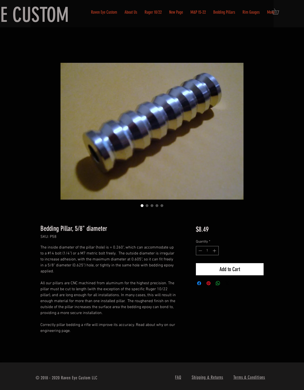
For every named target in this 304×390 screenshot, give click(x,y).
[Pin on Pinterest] (209, 283)
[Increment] (215, 250)
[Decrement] (200, 250)
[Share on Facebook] (199, 283)
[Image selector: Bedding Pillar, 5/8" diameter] (142, 205)
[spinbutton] (207, 250)
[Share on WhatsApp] (218, 283)
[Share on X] (227, 283)
